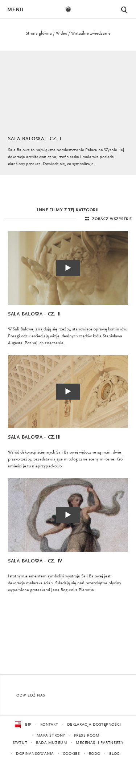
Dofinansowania (35, 754)
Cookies (71, 754)
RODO (94, 754)
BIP (23, 725)
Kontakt (49, 725)
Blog (114, 754)
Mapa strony (51, 736)
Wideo (61, 33)
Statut (20, 743)
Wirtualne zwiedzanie (91, 33)
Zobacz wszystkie (107, 219)
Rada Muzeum (51, 743)
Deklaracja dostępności (94, 725)
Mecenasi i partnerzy (99, 743)
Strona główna (39, 33)
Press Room (87, 736)
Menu (15, 10)
